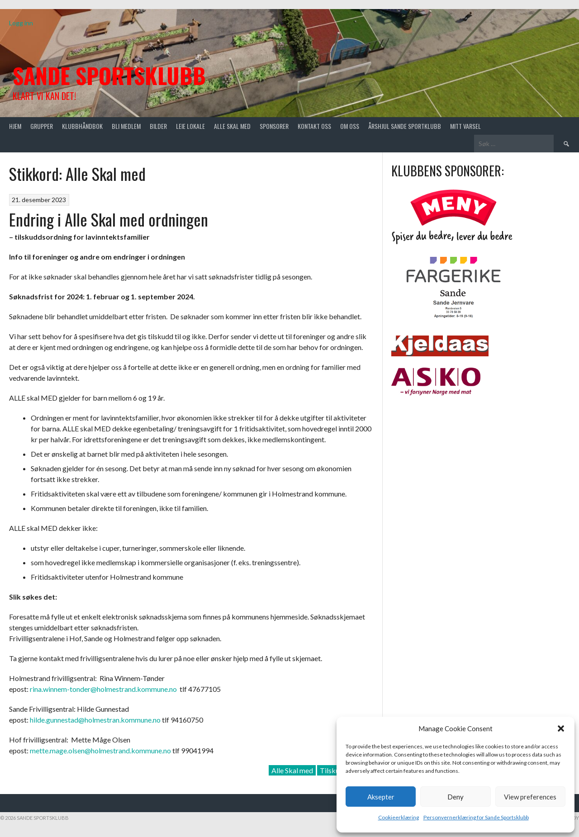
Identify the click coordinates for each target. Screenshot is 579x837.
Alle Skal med (292, 770)
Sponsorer (274, 126)
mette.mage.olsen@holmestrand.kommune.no (100, 750)
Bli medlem (126, 126)
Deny (455, 797)
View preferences (530, 797)
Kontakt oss (314, 126)
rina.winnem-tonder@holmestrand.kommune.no (103, 689)
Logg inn (21, 23)
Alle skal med (232, 126)
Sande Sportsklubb (109, 75)
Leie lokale (190, 126)
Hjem (15, 126)
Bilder (158, 126)
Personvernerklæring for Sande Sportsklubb (476, 817)
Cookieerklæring (398, 817)
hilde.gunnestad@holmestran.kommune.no (95, 719)
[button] (560, 728)
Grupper (41, 126)
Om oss (349, 126)
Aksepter (380, 797)
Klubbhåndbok (82, 126)
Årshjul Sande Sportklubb (404, 126)
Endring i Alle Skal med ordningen (108, 219)
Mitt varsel (465, 126)
